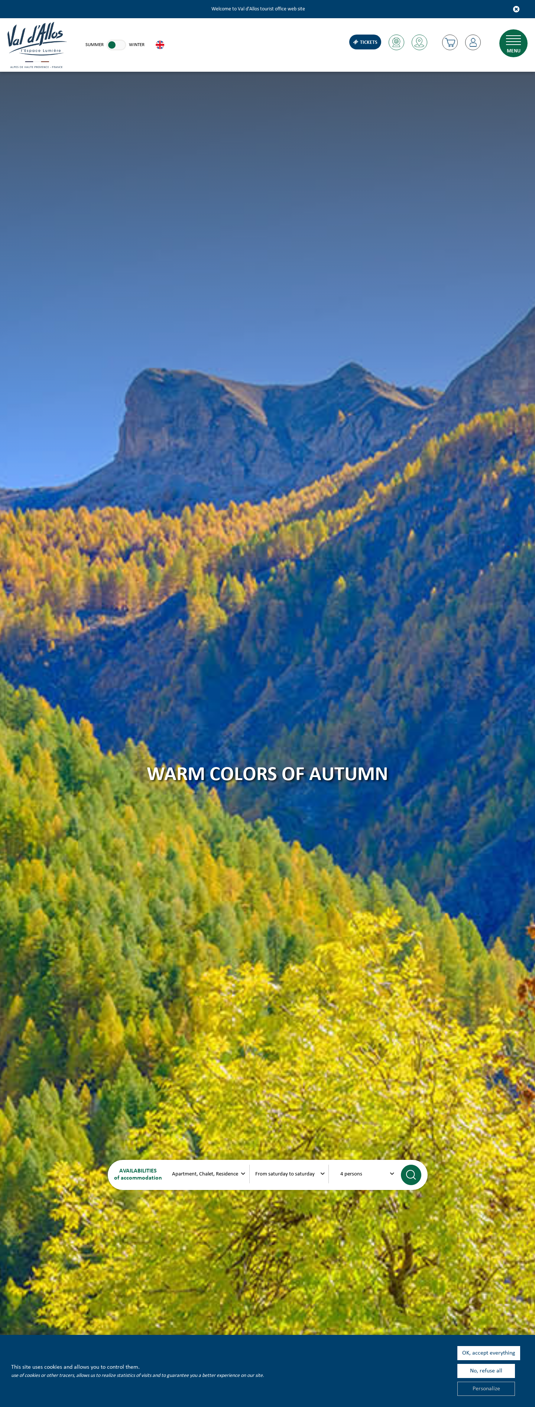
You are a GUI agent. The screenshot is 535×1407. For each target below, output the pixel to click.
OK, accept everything (488, 1353)
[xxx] (210, 1174)
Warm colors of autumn (267, 775)
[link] (116, 45)
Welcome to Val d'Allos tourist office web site (258, 9)
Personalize (486, 1389)
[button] (450, 42)
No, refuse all (486, 1371)
